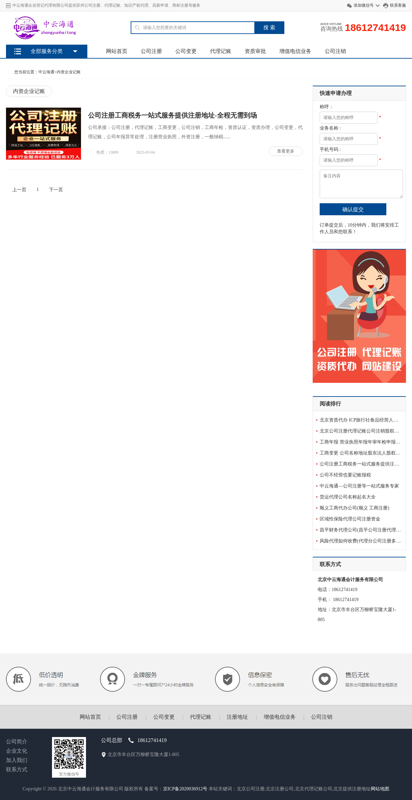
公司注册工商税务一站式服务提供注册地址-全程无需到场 (172, 115)
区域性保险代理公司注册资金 (350, 518)
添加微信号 (364, 5)
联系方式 (16, 769)
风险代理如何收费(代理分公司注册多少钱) (363, 540)
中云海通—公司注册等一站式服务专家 (359, 485)
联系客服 (398, 5)
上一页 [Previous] (19, 189)
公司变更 (186, 51)
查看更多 (285, 151)
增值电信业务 (295, 51)
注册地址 (237, 717)
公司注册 (151, 51)
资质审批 (255, 51)
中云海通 (46, 72)
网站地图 (380, 788)
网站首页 (116, 51)
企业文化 (16, 751)
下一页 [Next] (56, 189)
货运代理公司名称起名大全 (348, 496)
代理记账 (220, 51)
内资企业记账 (69, 72)
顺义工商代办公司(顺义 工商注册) (354, 507)
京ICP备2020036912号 (185, 788)
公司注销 (335, 51)
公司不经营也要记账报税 (345, 474)
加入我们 (16, 760)
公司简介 (16, 741)
